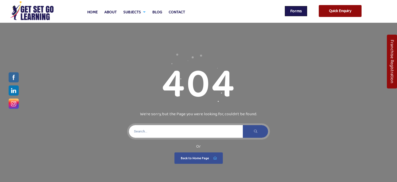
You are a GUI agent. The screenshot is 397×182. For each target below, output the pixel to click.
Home (92, 12)
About (110, 12)
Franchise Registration (392, 61)
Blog (157, 12)
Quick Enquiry (340, 11)
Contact (177, 12)
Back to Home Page (199, 158)
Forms (296, 11)
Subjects (134, 12)
